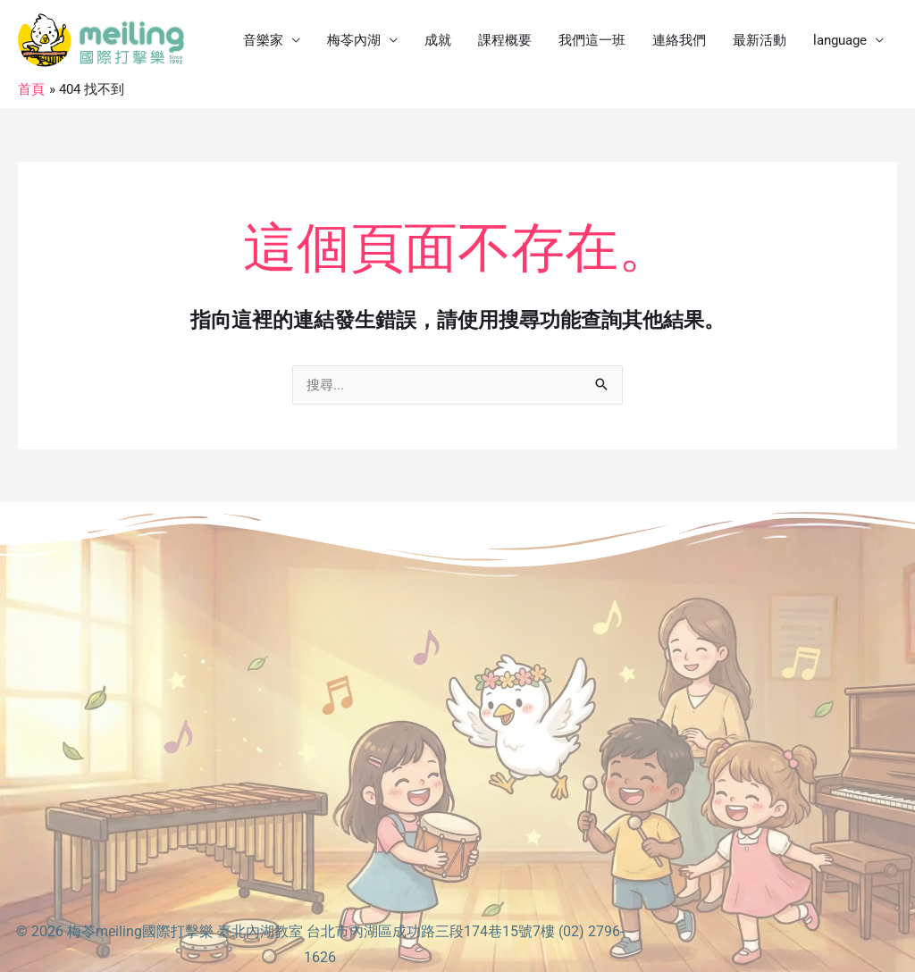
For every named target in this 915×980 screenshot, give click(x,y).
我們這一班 (591, 40)
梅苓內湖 (354, 40)
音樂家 (263, 40)
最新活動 (759, 40)
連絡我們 (679, 40)
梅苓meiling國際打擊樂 (140, 931)
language (840, 40)
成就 (437, 40)
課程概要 (505, 40)
